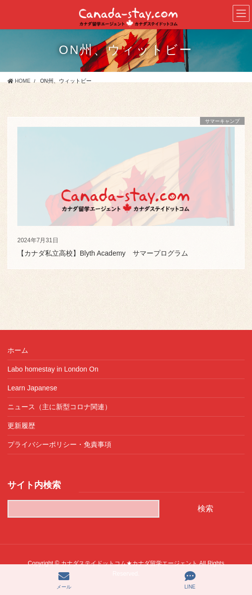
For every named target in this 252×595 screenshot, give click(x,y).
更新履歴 (21, 426)
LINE (190, 580)
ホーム (17, 350)
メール (63, 580)
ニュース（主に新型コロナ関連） (59, 407)
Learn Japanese (32, 388)
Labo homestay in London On (53, 369)
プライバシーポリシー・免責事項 (59, 444)
